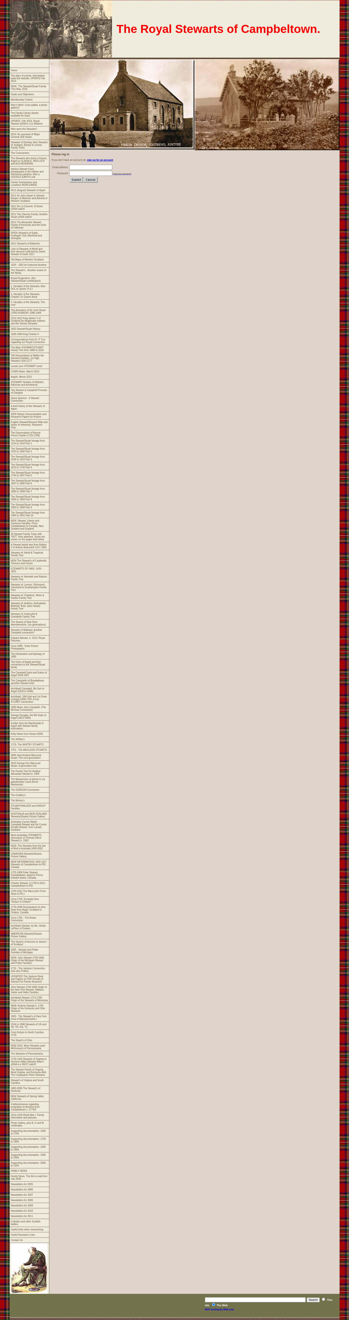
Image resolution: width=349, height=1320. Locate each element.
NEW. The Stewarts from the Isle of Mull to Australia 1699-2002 (28, 847)
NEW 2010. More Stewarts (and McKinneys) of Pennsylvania (28, 1047)
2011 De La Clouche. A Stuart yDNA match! (27, 207)
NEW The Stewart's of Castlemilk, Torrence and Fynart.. (29, 562)
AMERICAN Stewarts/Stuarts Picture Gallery (26, 935)
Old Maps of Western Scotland (27, 259)
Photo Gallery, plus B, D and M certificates (27, 1124)
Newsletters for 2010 (22, 1211)
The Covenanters (20, 153)
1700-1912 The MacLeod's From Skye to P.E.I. (28, 892)
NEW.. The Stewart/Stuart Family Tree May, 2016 (28, 87)
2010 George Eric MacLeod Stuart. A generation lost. (25, 764)
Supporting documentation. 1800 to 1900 (28, 1148)
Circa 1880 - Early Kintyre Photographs (24, 647)
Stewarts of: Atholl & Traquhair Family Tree (27, 554)
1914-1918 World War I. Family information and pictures (27, 1116)
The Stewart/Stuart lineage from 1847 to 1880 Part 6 (28, 482)
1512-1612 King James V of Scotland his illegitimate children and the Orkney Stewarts (28, 321)
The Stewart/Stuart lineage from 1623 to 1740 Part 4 (28, 466)
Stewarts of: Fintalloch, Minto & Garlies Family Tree (27, 596)
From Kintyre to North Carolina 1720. (27, 1033)
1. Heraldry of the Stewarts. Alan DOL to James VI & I (28, 287)
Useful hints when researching (27, 1229)
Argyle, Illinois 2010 (21, 376)
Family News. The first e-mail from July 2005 (29, 1177)
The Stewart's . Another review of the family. (28, 271)
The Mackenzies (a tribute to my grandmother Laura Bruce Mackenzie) (28, 782)
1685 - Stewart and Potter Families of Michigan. (24, 951)
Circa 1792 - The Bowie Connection (23, 919)
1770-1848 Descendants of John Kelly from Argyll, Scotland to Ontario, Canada (28, 910)
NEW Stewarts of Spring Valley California (27, 1097)
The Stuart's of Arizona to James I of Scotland (29, 943)
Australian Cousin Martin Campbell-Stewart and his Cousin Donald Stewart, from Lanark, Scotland (29, 825)
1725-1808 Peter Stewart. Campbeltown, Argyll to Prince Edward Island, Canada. (27, 875)
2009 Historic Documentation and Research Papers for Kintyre (29, 415)
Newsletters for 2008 (22, 1200)
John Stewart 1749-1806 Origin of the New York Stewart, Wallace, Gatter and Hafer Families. (29, 990)
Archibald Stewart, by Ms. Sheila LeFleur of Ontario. (28, 927)
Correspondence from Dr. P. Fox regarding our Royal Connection (28, 341)
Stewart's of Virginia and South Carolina (27, 1081)
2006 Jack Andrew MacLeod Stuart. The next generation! (26, 756)
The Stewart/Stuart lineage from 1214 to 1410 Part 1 (28, 442)
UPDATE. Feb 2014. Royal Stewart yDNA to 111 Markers (27, 122)
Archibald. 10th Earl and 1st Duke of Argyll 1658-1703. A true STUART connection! (29, 699)
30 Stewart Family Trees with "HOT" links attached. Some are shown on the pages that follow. (28, 537)
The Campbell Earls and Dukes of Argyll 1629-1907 (29, 674)
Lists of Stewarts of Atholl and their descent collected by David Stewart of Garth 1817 (28, 252)
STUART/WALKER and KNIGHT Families (28, 807)
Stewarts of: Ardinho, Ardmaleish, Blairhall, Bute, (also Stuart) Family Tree (28, 606)
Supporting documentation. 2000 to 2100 (28, 1164)
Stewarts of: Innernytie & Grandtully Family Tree (24, 615)
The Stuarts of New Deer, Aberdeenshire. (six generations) (28, 623)
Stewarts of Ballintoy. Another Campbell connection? (26, 631)
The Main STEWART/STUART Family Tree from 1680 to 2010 (27, 348)
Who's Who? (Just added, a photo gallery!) (29, 106)
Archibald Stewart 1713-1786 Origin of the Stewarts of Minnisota (29, 999)
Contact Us (17, 1240)
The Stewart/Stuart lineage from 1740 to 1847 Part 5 (28, 474)
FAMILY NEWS (19, 1171)
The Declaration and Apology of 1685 (28, 655)
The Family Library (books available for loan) (25, 114)
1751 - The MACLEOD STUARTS (29, 750)
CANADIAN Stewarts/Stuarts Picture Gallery (26, 855)
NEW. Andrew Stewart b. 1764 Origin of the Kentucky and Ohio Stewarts (28, 1008)
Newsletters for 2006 (22, 1189)
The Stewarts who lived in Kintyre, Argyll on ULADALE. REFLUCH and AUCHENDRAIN (29, 161)
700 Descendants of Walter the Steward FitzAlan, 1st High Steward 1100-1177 (27, 358)
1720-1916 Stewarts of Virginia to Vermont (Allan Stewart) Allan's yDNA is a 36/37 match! (29, 1062)
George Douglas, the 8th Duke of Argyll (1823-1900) (28, 716)
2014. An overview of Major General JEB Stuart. (25, 135)
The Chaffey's (18, 795)
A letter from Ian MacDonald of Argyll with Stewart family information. (27, 726)
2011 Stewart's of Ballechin (25, 243)
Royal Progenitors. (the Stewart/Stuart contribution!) (26, 279)
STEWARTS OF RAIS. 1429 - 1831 (27, 570)
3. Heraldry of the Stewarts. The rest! (28, 303)
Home (14, 70)
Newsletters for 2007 (22, 1195)
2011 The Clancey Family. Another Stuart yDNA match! (29, 215)
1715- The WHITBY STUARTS (27, 744)
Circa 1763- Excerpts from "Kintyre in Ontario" (25, 900)
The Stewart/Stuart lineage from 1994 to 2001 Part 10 (28, 514)
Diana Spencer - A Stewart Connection (25, 399)
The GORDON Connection (25, 790)
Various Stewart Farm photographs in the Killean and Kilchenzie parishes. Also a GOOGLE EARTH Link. (27, 173)
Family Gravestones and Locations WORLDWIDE (24, 183)
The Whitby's (18, 739)
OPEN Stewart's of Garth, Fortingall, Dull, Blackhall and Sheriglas (26, 236)
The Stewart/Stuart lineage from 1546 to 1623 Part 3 (28, 458)
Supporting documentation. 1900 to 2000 (28, 1156)
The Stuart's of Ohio (21, 1040)
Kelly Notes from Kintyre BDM (27, 734)
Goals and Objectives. (23, 94)
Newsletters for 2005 (22, 1184)
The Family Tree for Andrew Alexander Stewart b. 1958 (26, 772)
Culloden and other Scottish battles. (26, 1223)
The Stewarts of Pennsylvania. (27, 1053)
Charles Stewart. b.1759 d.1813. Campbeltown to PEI (28, 884)
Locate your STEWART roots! (27, 366)
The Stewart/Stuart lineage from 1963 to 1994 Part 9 (28, 506)
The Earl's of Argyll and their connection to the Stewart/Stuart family (28, 665)
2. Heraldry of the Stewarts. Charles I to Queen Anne (25, 295)
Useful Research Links (23, 1235)
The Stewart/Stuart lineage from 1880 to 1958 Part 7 (28, 490)
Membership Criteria (22, 99)
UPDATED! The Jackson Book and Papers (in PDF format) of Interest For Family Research (27, 979)
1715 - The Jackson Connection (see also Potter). (28, 969)
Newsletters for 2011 (22, 1216)
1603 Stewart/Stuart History (25, 329)
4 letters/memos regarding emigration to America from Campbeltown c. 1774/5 (25, 1107)
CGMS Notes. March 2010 (25, 371)
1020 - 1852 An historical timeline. (29, 265)
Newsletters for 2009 (22, 1205)
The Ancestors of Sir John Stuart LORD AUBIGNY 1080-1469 (28, 311)
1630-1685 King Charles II (25, 334)
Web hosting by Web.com (219, 1309)
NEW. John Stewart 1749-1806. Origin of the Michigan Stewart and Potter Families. (28, 960)
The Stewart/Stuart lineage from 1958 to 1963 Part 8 (28, 498)
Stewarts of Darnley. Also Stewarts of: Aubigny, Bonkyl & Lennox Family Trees (29, 145)
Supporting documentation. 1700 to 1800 (28, 1140)
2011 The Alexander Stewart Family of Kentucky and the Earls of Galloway (28, 225)
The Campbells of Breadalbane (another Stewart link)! (27, 682)
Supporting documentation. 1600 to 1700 (28, 1132)
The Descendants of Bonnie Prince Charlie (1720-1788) (26, 434)
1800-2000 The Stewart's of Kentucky (25, 1089)
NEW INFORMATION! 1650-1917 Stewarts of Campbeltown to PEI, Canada (29, 864)
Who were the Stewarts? (24, 129)
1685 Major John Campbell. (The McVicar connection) (28, 708)
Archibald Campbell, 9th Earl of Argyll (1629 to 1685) (27, 690)
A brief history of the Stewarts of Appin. (28, 407)
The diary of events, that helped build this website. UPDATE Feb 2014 (28, 78)
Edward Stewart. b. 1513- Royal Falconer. (28, 639)
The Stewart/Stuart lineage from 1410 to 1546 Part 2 (28, 450)
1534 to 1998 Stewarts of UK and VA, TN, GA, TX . (28, 1025)
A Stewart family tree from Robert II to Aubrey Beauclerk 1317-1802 (29, 546)
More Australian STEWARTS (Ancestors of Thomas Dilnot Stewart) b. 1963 (26, 838)
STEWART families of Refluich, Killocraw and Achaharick (27, 383)
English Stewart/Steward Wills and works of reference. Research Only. (29, 425)
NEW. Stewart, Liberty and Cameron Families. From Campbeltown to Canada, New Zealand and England (27, 524)
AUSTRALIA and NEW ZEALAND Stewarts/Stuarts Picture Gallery (29, 815)
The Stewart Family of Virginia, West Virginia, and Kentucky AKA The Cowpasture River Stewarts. (28, 1072)
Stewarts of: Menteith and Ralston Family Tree (29, 578)
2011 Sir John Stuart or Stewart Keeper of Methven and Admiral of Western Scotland (29, 198)
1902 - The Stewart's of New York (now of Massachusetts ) (29, 1017)
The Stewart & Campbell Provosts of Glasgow (29, 391)
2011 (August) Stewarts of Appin (28, 190)
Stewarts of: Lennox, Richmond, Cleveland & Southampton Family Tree (29, 587)
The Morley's (18, 800)
